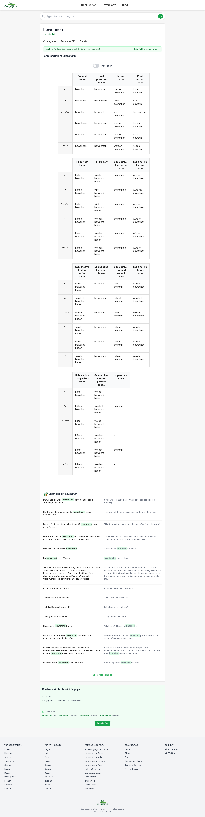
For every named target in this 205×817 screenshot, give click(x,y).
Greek (7, 749)
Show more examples (102, 675)
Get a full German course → (146, 49)
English (7, 769)
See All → (9, 788)
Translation (106, 65)
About (128, 753)
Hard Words (90, 777)
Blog (125, 5)
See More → (91, 788)
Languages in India (93, 757)
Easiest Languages (94, 773)
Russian (8, 753)
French (7, 781)
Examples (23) (68, 41)
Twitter (170, 753)
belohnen (68, 715)
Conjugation (88, 5)
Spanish (8, 765)
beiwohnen (110, 715)
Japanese (9, 761)
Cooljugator (47, 700)
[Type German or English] (102, 16)
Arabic (7, 757)
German (62, 700)
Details (84, 41)
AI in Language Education (96, 749)
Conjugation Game (133, 761)
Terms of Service (133, 765)
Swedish (49, 777)
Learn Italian (90, 784)
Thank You (90, 781)
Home (128, 749)
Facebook (171, 749)
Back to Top (102, 723)
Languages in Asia (93, 765)
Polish (47, 784)
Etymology (109, 5)
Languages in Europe (95, 761)
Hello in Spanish (92, 769)
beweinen (88, 715)
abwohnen (49, 715)
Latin (47, 753)
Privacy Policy (131, 769)
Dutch (7, 773)
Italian (47, 761)
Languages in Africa (94, 753)
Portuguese (10, 777)
